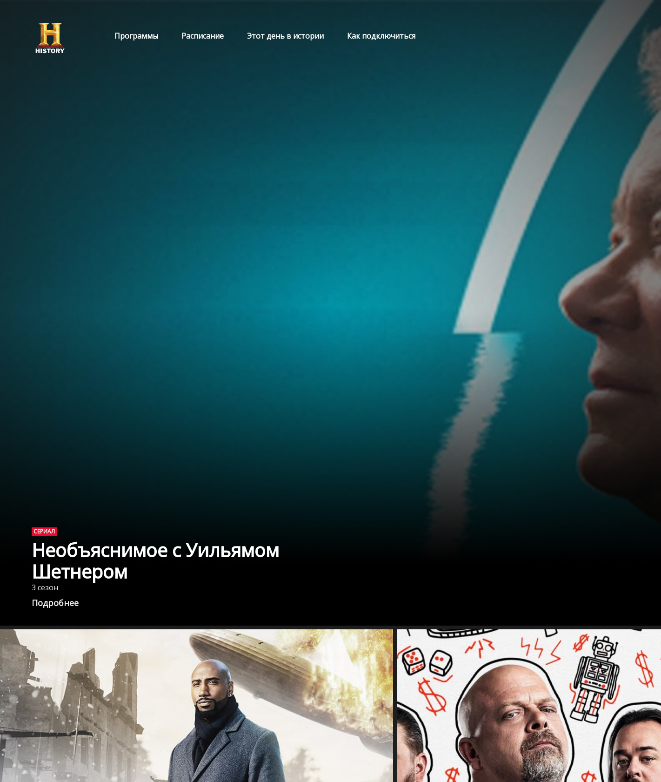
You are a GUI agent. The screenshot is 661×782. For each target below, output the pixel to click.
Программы (136, 36)
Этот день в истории (285, 36)
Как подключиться (381, 36)
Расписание (202, 36)
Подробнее (55, 603)
